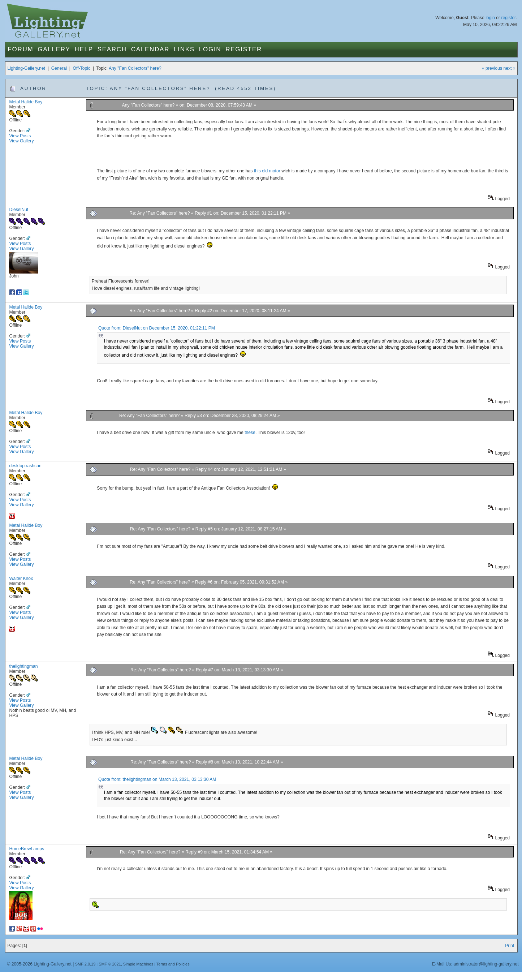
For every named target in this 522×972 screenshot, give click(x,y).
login (490, 17)
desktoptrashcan (25, 465)
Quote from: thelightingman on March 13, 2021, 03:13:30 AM (157, 779)
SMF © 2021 (110, 964)
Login (210, 49)
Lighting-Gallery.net (26, 68)
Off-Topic (81, 68)
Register (243, 49)
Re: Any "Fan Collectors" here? (159, 213)
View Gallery (21, 140)
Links (184, 49)
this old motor (267, 170)
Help (83, 49)
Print (509, 945)
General (59, 68)
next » (509, 68)
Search (112, 49)
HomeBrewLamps (26, 848)
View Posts (20, 135)
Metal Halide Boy (25, 101)
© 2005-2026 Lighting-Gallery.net (39, 964)
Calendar (150, 49)
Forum (20, 49)
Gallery (54, 49)
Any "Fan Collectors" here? (135, 68)
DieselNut (18, 209)
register (508, 17)
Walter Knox (21, 578)
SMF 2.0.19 (85, 964)
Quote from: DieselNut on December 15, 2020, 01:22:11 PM (156, 328)
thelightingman (23, 666)
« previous (492, 68)
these (250, 432)
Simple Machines (138, 964)
